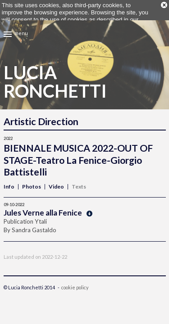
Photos (31, 181)
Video (56, 181)
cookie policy (74, 282)
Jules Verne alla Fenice (48, 207)
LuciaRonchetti (55, 77)
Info (9, 181)
